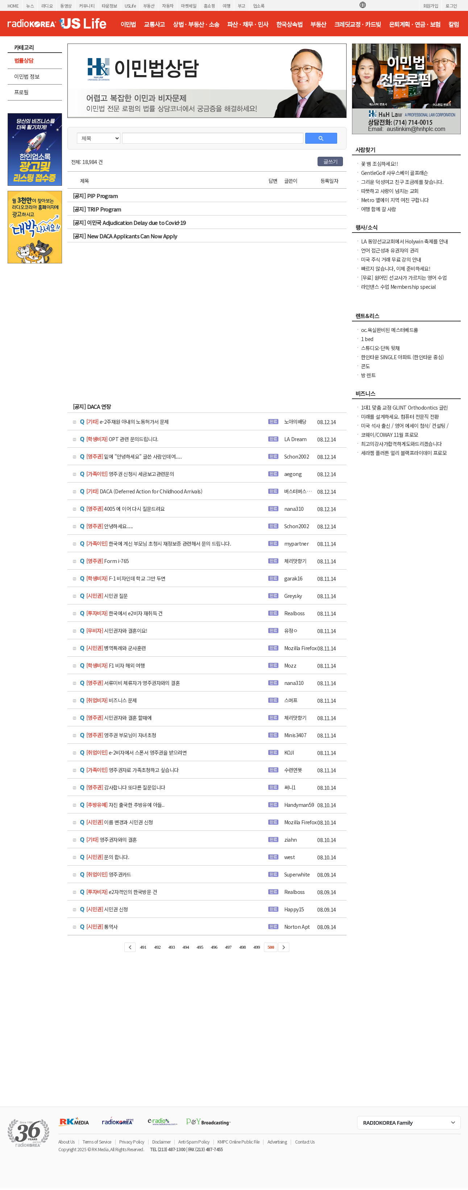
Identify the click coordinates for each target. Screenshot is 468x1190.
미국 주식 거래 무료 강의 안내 (391, 259)
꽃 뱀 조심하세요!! (379, 163)
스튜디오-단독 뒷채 (380, 348)
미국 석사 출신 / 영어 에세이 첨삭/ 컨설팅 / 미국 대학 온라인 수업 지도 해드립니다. (405, 429)
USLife (130, 6)
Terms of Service (97, 1141)
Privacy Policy (131, 1141)
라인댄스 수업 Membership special (398, 286)
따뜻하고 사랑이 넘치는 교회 (390, 190)
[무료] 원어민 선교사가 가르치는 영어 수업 (404, 277)
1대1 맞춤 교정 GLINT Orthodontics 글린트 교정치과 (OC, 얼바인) (404, 411)
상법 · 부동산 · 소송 (196, 24)
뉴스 (30, 6)
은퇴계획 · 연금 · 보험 (414, 24)
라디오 (47, 6)
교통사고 (154, 24)
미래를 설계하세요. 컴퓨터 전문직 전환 (400, 416)
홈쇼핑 (209, 6)
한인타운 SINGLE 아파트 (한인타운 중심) (402, 357)
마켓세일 (188, 6)
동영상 (65, 6)
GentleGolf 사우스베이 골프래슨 (394, 172)
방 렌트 (368, 375)
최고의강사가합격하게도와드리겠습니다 (401, 443)
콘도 (365, 366)
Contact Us (305, 1141)
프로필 (21, 92)
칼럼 (453, 24)
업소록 (258, 6)
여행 (226, 6)
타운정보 (109, 6)
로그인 (451, 6)
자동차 (167, 6)
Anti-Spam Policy (193, 1141)
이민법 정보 (27, 76)
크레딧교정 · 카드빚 (357, 24)
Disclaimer (161, 1141)
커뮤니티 (86, 6)
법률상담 (24, 60)
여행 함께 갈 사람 (378, 209)
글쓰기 (330, 161)
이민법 (128, 24)
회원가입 (430, 6)
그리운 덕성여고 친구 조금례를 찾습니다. (402, 181)
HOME (13, 6)
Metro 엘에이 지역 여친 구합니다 (395, 200)
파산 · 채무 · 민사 (247, 24)
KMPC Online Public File (238, 1141)
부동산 (148, 6)
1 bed (367, 338)
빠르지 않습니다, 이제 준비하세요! (396, 268)
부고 (241, 6)
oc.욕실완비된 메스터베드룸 (389, 329)
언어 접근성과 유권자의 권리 (390, 250)
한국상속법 (289, 24)
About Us (66, 1141)
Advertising (277, 1141)
